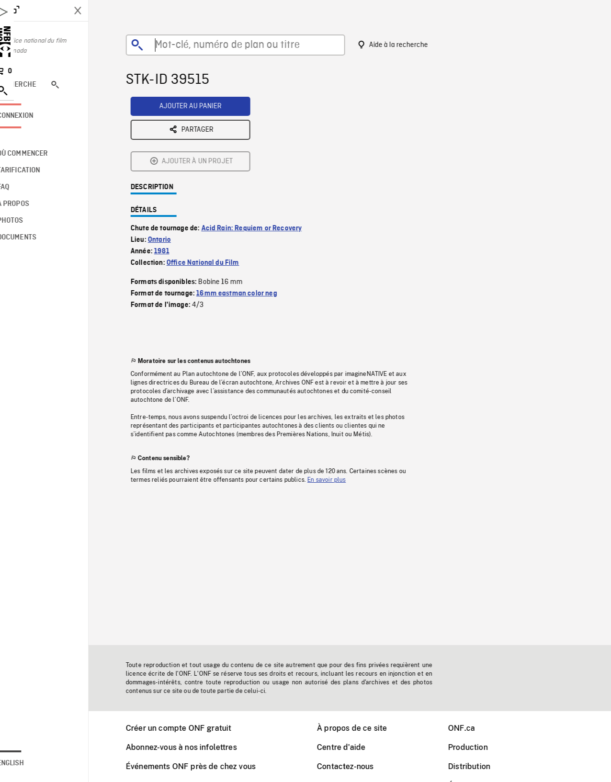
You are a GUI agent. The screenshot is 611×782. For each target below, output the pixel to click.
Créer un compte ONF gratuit (190, 728)
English (35, 763)
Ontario (171, 165)
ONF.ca (473, 728)
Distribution (481, 766)
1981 (173, 177)
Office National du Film (215, 188)
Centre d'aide (353, 747)
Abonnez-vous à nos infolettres (193, 747)
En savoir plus (338, 405)
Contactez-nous (357, 766)
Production (480, 747)
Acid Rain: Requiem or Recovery (264, 154)
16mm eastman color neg (248, 219)
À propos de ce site (364, 728)
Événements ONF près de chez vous (203, 766)
